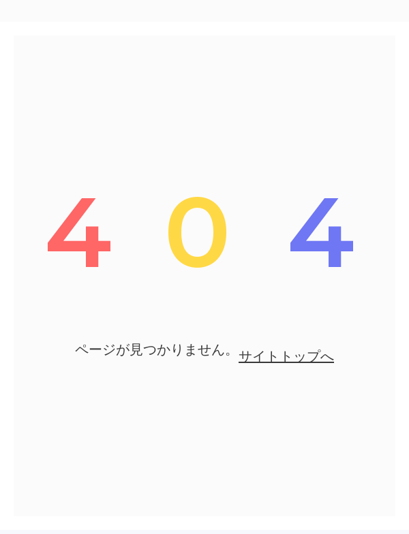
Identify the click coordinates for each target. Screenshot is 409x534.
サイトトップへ (286, 356)
